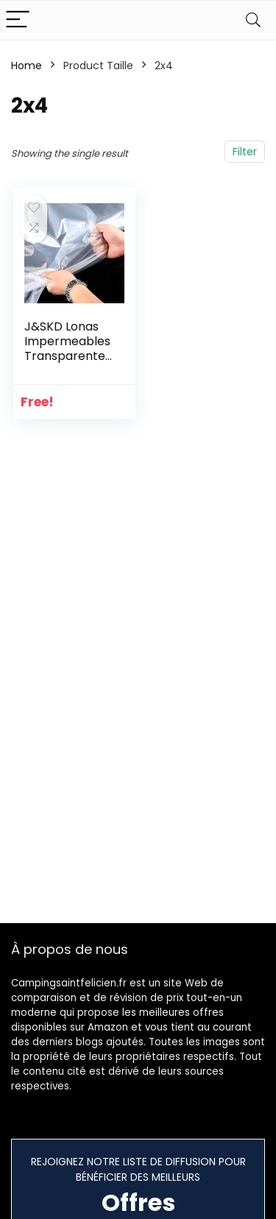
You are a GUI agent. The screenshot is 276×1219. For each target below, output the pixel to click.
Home (26, 65)
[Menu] (17, 20)
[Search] (253, 20)
